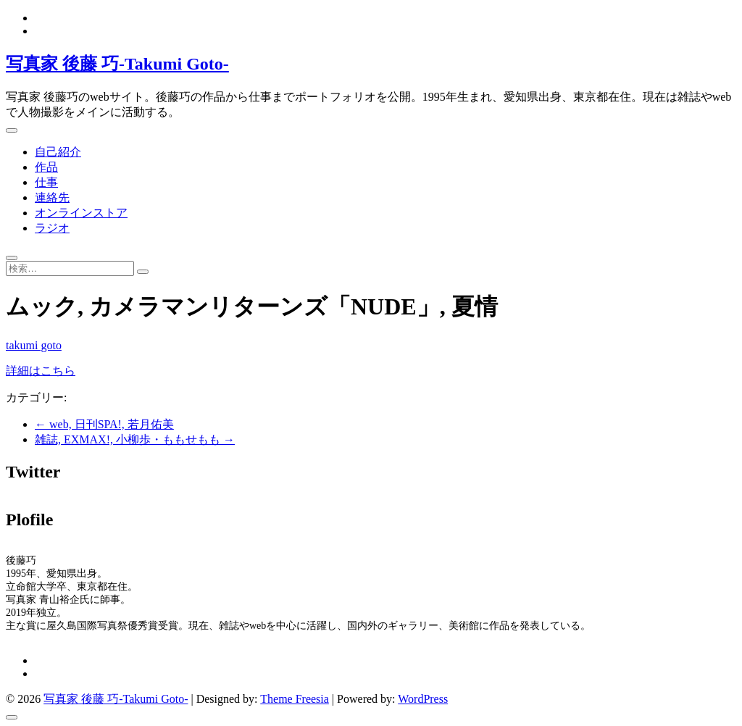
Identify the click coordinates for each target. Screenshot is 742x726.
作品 (46, 167)
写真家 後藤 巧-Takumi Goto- (117, 63)
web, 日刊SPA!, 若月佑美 (104, 424)
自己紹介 (58, 152)
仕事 (46, 182)
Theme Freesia (294, 699)
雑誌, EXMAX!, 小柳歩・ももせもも (135, 439)
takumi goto (34, 345)
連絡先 (52, 197)
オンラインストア (81, 212)
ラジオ (52, 228)
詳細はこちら (40, 370)
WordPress (423, 699)
